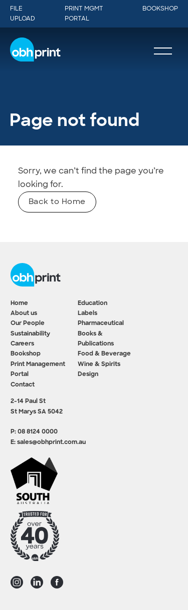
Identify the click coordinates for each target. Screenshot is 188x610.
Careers (22, 344)
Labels (87, 313)
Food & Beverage (104, 354)
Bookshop (160, 8)
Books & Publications (96, 339)
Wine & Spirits (99, 365)
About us (24, 313)
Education (92, 303)
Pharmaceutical (101, 323)
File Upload (22, 13)
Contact (23, 385)
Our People (28, 323)
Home (19, 303)
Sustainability (30, 334)
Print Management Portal (38, 370)
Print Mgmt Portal (84, 13)
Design (88, 375)
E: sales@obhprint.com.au (48, 443)
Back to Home (57, 201)
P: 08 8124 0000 (34, 432)
